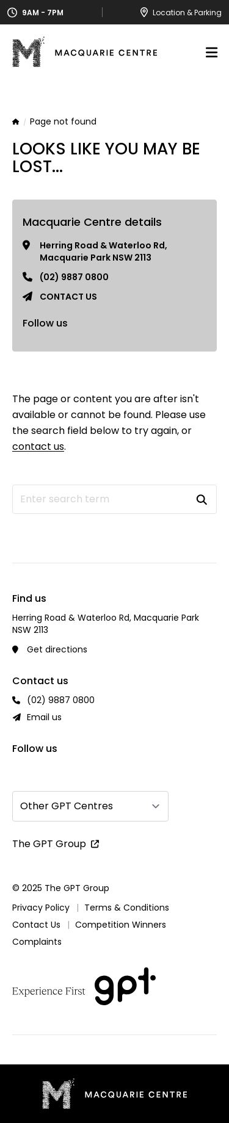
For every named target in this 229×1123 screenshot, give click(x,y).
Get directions (57, 649)
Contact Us (36, 925)
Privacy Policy (41, 907)
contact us (38, 446)
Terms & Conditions (126, 907)
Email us (44, 717)
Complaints (37, 942)
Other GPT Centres (66, 806)
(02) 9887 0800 (74, 277)
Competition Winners (120, 925)
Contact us (68, 297)
